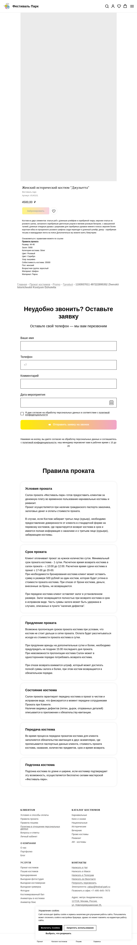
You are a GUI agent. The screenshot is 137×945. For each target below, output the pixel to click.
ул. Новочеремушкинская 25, (87, 905)
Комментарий (30, 375)
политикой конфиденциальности (39, 442)
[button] (107, 6)
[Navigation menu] (132, 6)
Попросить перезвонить (84, 883)
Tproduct (68, 284)
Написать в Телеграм (83, 875)
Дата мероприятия (33, 394)
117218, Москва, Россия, (84, 901)
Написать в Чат (80, 867)
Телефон (27, 356)
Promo (56, 284)
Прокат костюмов (39, 284)
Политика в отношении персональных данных (40, 827)
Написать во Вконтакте (84, 879)
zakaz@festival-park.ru (98, 886)
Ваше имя (27, 338)
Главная (22, 284)
